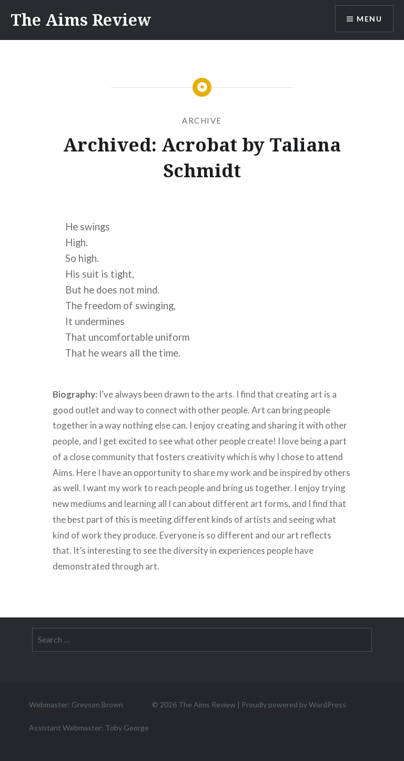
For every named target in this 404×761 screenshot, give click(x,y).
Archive (202, 120)
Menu (369, 18)
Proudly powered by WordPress (293, 704)
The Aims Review (81, 20)
